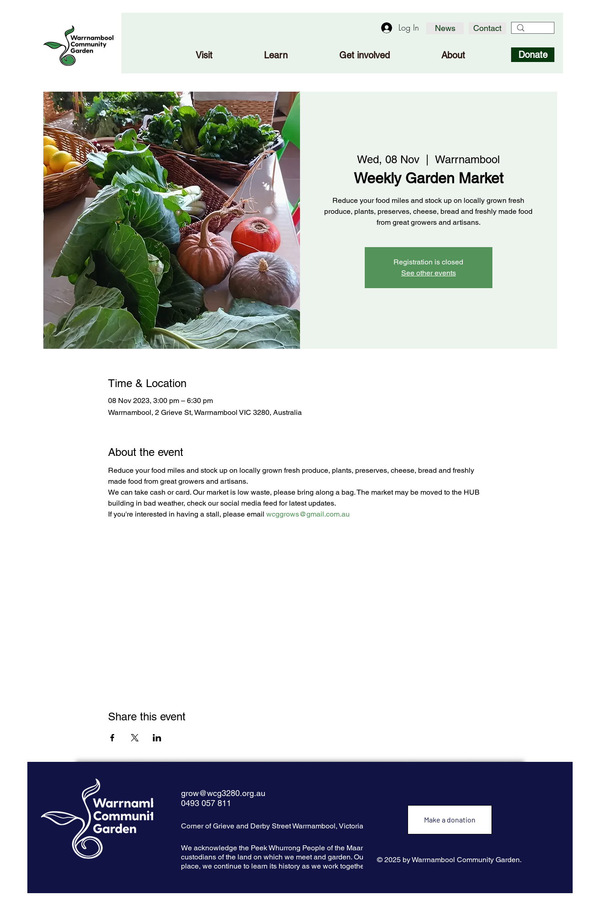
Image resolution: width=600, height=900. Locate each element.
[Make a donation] (450, 819)
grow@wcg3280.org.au (223, 793)
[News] (445, 28)
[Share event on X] (134, 737)
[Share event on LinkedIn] (157, 737)
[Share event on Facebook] (112, 737)
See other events (428, 273)
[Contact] (487, 28)
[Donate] (532, 54)
